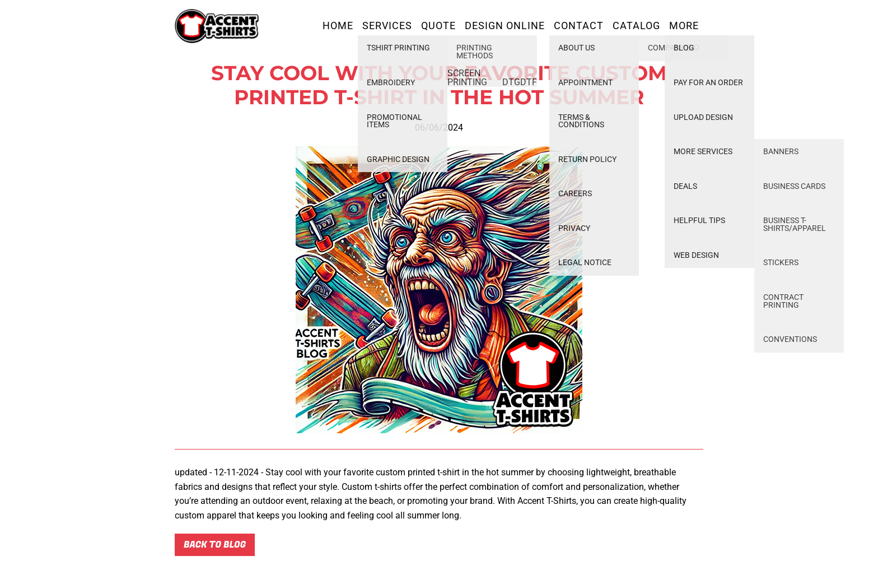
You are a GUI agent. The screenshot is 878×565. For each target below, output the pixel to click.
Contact (579, 25)
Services (387, 25)
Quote (438, 25)
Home (338, 25)
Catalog (636, 25)
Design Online (505, 25)
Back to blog (215, 545)
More (684, 25)
